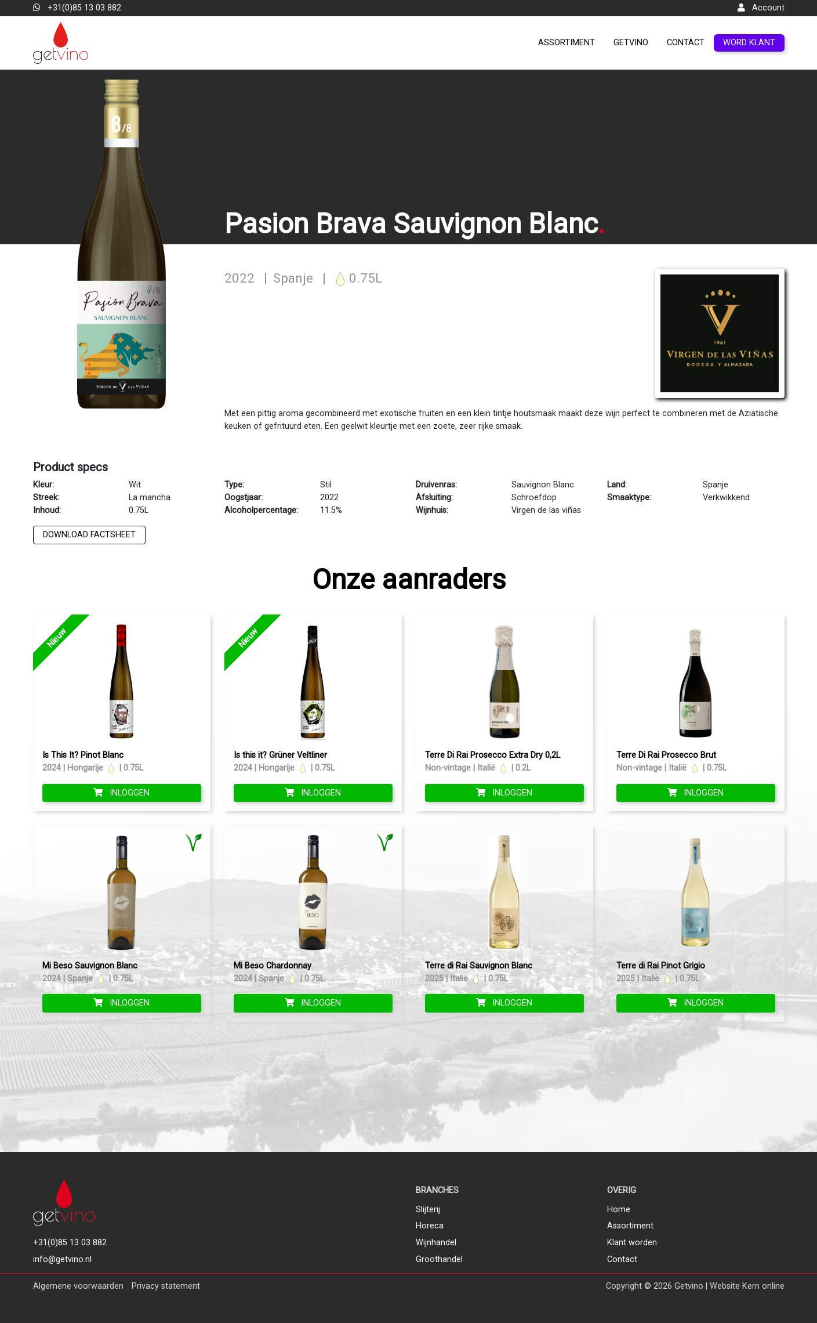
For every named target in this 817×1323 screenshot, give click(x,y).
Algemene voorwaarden (78, 1286)
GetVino (630, 43)
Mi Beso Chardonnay (272, 966)
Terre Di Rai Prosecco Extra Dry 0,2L (492, 755)
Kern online (763, 1286)
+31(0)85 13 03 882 (77, 8)
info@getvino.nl (62, 1259)
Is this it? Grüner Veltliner (280, 755)
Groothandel (439, 1259)
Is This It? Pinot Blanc (83, 755)
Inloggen (121, 793)
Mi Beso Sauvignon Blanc (89, 966)
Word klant (749, 43)
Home (618, 1209)
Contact (686, 43)
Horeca (430, 1226)
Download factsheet (89, 535)
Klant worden (632, 1243)
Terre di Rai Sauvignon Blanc (478, 966)
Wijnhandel (436, 1243)
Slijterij (428, 1209)
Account (761, 8)
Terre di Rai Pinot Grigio (660, 966)
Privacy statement (166, 1286)
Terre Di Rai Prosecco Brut (666, 755)
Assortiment (566, 43)
